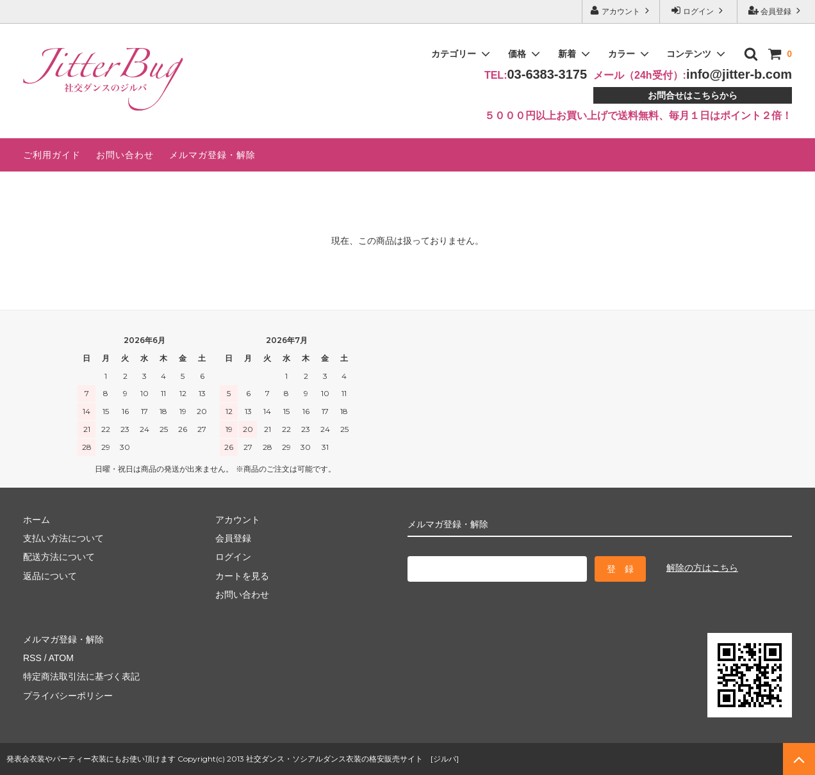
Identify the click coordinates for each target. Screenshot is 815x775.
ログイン (699, 10)
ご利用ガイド (52, 155)
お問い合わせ (125, 155)
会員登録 (776, 10)
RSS (32, 658)
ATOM (61, 658)
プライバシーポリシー (68, 696)
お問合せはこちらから (692, 95)
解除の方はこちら (702, 568)
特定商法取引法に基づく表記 (81, 676)
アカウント (621, 10)
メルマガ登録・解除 (212, 155)
